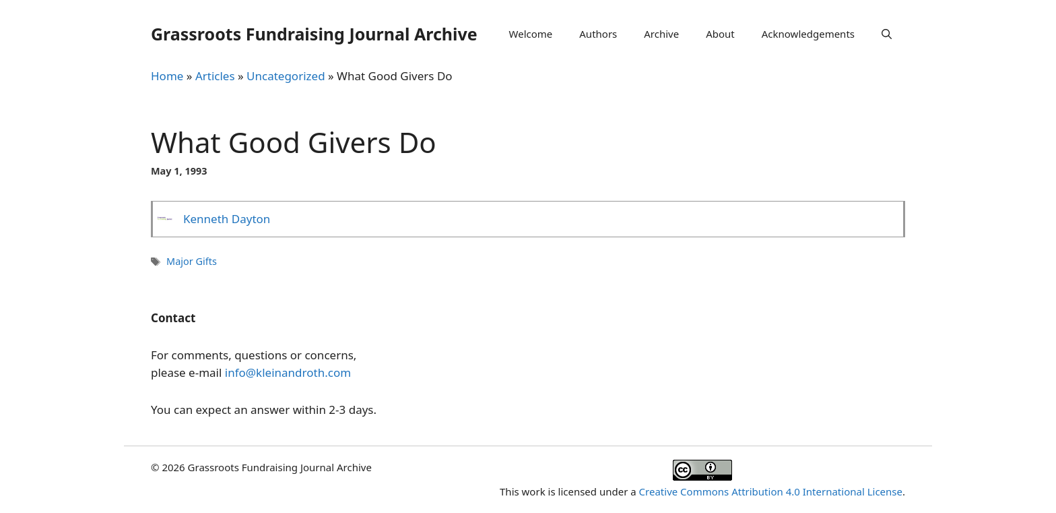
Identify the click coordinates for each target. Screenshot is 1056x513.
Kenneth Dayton (226, 219)
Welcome (531, 33)
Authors (598, 33)
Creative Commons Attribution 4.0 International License (770, 491)
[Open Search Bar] (886, 33)
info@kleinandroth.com (288, 372)
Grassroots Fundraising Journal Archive (314, 33)
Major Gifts (191, 261)
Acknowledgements (808, 33)
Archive (661, 33)
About (720, 33)
